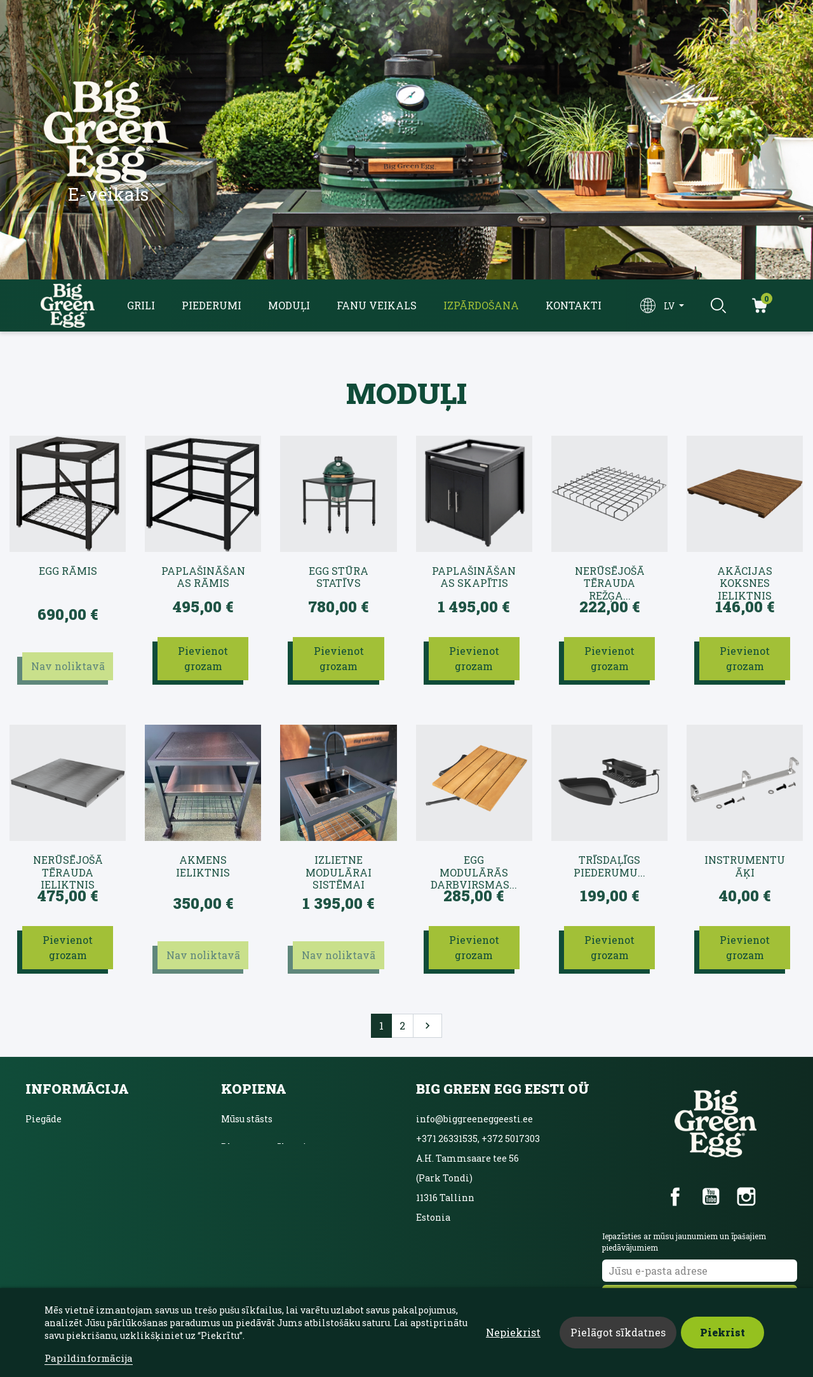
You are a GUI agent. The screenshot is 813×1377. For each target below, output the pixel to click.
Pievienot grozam (203, 658)
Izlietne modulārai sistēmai (339, 866)
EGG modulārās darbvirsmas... (474, 866)
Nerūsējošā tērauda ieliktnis (68, 866)
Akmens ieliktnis (203, 866)
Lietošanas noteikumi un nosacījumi (108, 1147)
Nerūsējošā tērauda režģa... (610, 577)
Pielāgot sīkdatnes (618, 1332)
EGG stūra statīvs (338, 577)
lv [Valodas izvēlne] (670, 306)
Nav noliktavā (68, 666)
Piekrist (722, 1332)
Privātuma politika (69, 1175)
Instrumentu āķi (744, 866)
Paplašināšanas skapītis (474, 577)
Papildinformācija (88, 1358)
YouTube (710, 1196)
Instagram (746, 1196)
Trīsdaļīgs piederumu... (609, 866)
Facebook (675, 1196)
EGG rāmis (68, 571)
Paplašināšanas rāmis (203, 577)
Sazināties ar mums (71, 1203)
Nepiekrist (513, 1332)
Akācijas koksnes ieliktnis (744, 577)
